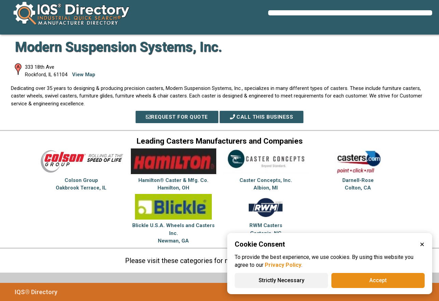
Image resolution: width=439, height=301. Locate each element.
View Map (83, 74)
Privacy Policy (283, 265)
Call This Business (261, 117)
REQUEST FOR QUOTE (177, 117)
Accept (378, 280)
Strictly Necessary (281, 280)
